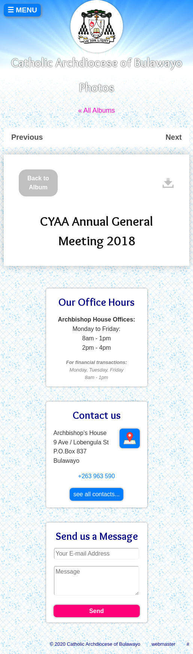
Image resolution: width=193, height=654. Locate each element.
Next (174, 137)
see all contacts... (96, 494)
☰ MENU (22, 10)
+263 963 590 (96, 476)
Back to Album (38, 182)
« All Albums (96, 110)
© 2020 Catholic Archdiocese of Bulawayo (95, 644)
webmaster (163, 644)
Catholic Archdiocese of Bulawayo (96, 62)
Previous (27, 137)
